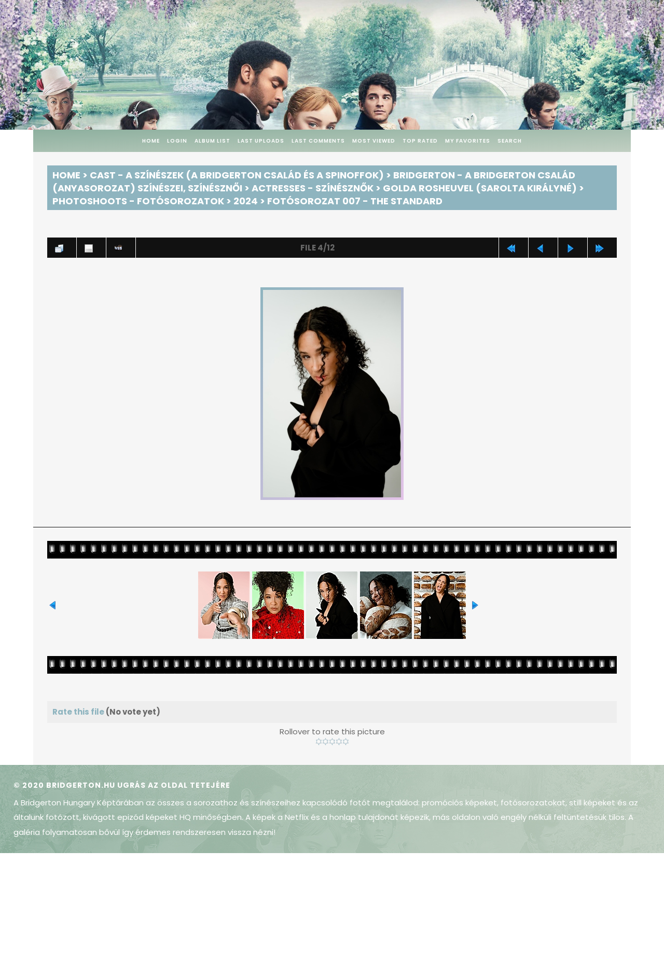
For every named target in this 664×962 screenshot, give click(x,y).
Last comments (318, 141)
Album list (212, 141)
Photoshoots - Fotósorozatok (138, 200)
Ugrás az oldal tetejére (173, 785)
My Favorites (467, 141)
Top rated (420, 141)
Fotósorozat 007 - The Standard (354, 200)
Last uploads (261, 141)
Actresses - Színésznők (313, 188)
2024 (245, 200)
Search (509, 141)
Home (151, 141)
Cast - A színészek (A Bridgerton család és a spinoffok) (237, 175)
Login (177, 141)
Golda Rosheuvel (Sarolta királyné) (480, 188)
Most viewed (373, 141)
